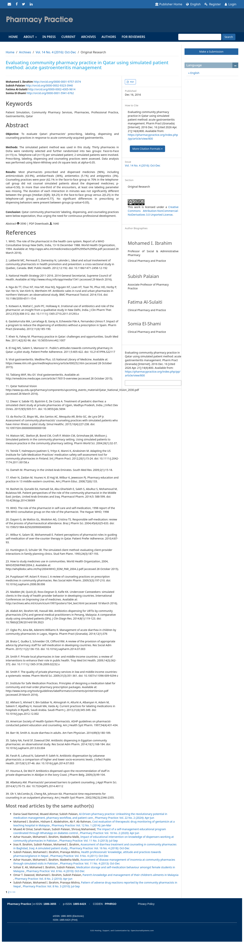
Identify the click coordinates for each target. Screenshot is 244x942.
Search (229, 37)
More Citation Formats (147, 148)
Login (230, 4)
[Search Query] (199, 37)
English (193, 4)
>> (13, 892)
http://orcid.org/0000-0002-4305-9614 (51, 89)
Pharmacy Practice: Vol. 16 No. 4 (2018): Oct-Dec (100, 848)
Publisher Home (168, 4)
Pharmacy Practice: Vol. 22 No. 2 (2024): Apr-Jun (124, 818)
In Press (49, 37)
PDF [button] (131, 81)
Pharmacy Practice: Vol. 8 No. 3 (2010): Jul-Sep (51, 886)
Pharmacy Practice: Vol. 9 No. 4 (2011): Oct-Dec (79, 856)
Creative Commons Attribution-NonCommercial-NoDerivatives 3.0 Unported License (153, 210)
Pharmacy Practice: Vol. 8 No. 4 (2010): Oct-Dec (55, 871)
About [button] (30, 37)
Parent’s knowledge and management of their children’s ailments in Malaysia (130, 875)
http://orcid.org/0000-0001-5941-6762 (50, 93)
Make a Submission (211, 51)
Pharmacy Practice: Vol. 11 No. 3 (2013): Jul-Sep (88, 840)
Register (213, 4)
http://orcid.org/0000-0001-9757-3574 (57, 81)
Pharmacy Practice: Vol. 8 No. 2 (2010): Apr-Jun (43, 878)
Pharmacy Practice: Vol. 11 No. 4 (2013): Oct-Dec (90, 863)
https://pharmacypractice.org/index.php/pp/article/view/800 (153, 136)
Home (13, 37)
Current (68, 37)
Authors (109, 37)
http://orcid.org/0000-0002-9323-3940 (49, 85)
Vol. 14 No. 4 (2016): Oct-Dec (56, 52)
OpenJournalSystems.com (142, 931)
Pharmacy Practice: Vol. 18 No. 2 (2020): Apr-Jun (109, 833)
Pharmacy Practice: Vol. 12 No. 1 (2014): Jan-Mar (81, 825)
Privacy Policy (146, 903)
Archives (88, 37)
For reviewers (133, 37)
